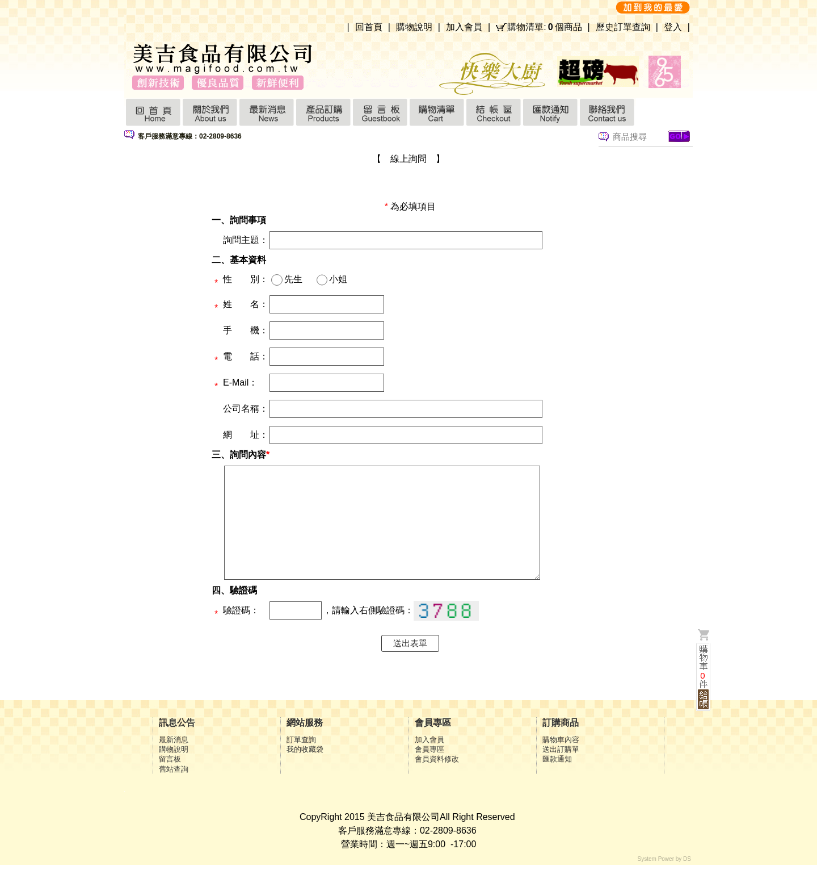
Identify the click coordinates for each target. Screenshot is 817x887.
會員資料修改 (437, 781)
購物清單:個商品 (544, 27)
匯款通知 (557, 781)
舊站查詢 (173, 791)
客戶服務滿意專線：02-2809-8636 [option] (190, 136)
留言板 (170, 781)
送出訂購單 (560, 771)
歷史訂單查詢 (623, 27)
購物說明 (414, 27)
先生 (293, 279)
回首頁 (368, 27)
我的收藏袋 (305, 771)
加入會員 (464, 27)
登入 (673, 27)
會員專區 (429, 771)
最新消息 (173, 762)
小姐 (338, 279)
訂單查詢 (301, 762)
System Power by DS (664, 881)
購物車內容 (560, 762)
